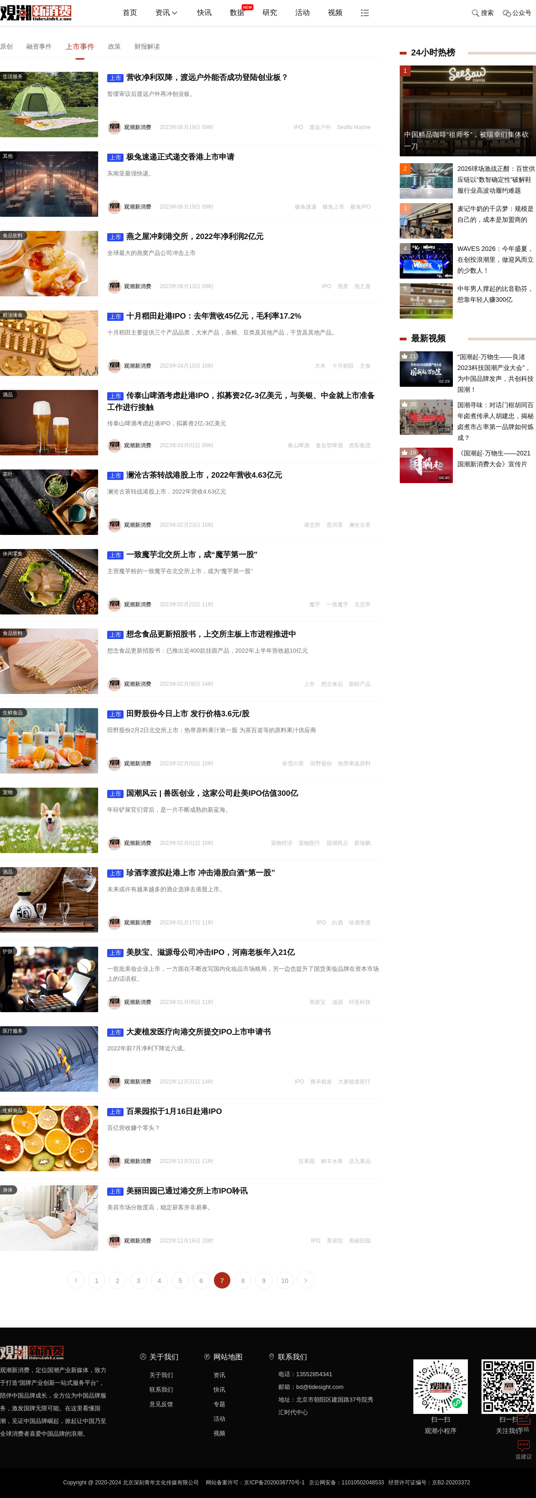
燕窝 (342, 286)
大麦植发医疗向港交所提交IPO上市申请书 (189, 1032)
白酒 (337, 922)
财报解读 (147, 46)
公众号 (517, 13)
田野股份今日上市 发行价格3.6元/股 (178, 714)
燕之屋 (362, 286)
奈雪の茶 (293, 763)
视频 (335, 12)
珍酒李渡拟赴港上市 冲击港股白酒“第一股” (191, 873)
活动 (302, 12)
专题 (219, 1404)
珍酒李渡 (360, 922)
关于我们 (161, 1375)
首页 (130, 12)
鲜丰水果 (332, 1161)
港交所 (312, 525)
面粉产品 (360, 684)
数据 (241, 9)
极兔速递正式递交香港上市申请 (170, 157)
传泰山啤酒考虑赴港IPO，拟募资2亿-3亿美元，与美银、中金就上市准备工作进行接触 (241, 401)
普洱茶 (335, 525)
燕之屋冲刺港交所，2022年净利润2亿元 (185, 236)
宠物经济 (282, 843)
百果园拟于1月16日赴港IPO (164, 1111)
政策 (114, 46)
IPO (298, 127)
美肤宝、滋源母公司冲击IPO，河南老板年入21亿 (201, 952)
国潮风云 (337, 843)
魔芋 (314, 604)
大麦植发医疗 (354, 1082)
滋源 (337, 1002)
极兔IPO (360, 207)
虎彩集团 (360, 445)
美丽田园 (360, 1241)
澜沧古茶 (360, 525)
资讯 (167, 13)
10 (284, 1280)
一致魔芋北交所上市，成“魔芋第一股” (182, 554)
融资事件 (39, 46)
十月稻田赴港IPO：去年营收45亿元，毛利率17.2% (204, 316)
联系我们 (161, 1389)
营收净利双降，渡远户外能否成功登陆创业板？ (197, 77)
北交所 (362, 604)
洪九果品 (360, 1161)
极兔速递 (306, 207)
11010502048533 (363, 1482)
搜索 (482, 13)
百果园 (306, 1161)
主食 (365, 366)
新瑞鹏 (362, 843)
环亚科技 (360, 1002)
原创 (6, 46)
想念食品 (332, 684)
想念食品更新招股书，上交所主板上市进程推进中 (201, 634)
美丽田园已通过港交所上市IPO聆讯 (177, 1191)
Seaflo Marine (354, 127)
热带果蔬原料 (354, 763)
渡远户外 (320, 127)
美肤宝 (317, 1002)
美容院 (335, 1241)
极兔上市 (333, 207)
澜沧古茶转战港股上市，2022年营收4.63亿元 (194, 475)
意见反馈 (161, 1404)
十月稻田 (343, 366)
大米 (320, 366)
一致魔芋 (337, 604)
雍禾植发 (321, 1082)
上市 (309, 684)
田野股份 (321, 763)
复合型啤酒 (329, 445)
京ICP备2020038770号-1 (274, 1482)
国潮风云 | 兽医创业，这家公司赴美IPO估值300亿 (202, 793)
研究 (270, 12)
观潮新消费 (137, 127)
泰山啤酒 (298, 445)
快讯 (204, 12)
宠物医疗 (309, 843)
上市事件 (79, 46)
